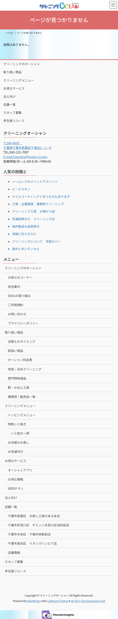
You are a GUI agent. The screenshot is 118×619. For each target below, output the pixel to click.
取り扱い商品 (12, 72)
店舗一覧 (9, 104)
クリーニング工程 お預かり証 (33, 211)
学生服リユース (13, 120)
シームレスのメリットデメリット (35, 181)
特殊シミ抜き (17, 424)
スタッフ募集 (12, 112)
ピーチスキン (21, 189)
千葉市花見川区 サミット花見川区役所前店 (38, 525)
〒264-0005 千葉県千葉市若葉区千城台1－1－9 (27, 145)
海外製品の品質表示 (26, 226)
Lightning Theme (57, 601)
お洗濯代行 (15, 451)
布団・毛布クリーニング (25, 369)
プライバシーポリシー (23, 323)
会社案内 (14, 286)
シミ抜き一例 (20, 433)
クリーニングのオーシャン (21, 64)
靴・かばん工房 (18, 387)
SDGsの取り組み (19, 295)
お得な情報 (15, 479)
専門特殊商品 (17, 378)
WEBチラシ (15, 488)
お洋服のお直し (18, 442)
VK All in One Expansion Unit (88, 601)
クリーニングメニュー (18, 80)
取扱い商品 (15, 350)
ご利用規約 (15, 305)
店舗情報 (14, 552)
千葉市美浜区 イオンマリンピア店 (32, 543)
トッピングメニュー (21, 415)
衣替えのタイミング (21, 341)
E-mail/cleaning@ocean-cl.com (25, 157)
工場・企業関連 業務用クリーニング (38, 204)
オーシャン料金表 (20, 360)
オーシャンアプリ (20, 470)
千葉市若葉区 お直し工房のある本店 (34, 516)
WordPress (34, 601)
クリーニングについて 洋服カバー (36, 241)
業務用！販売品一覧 (21, 396)
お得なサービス (14, 88)
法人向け (9, 96)
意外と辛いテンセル (26, 249)
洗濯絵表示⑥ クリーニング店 (33, 219)
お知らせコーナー (20, 277)
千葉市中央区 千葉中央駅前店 (29, 534)
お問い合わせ (17, 314)
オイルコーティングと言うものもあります (41, 196)
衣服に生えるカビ (24, 234)
